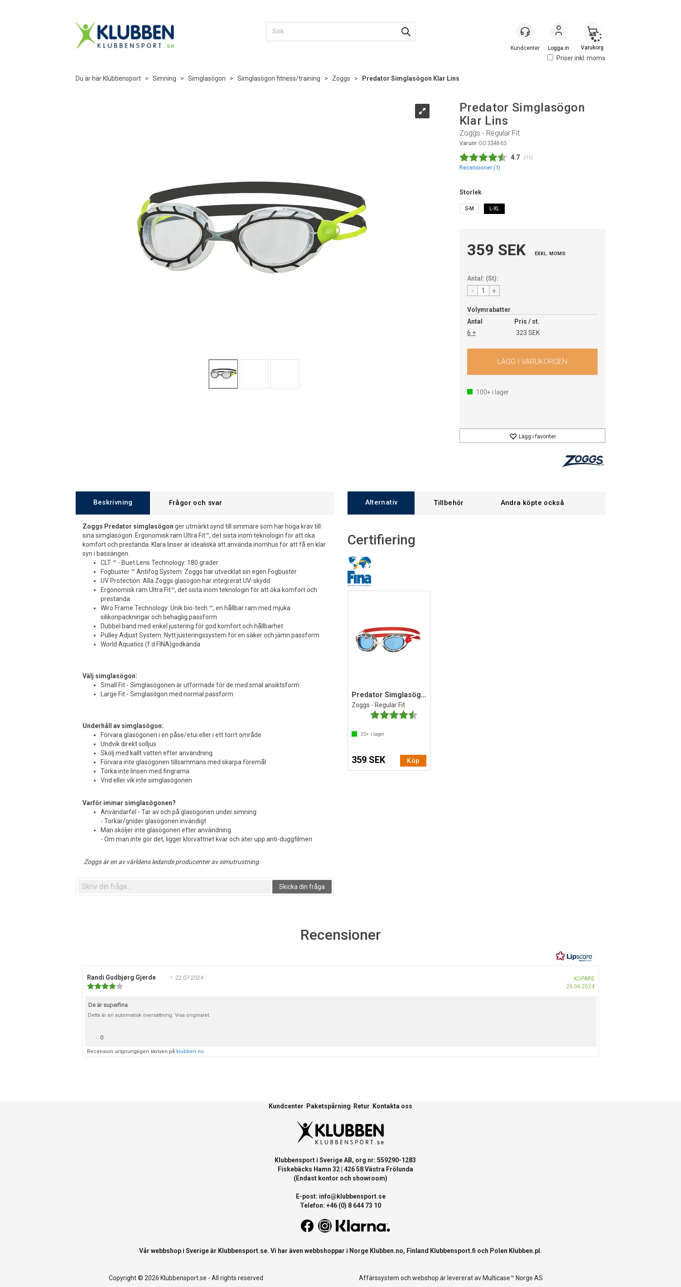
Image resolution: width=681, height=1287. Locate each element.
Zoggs (341, 78)
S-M (469, 208)
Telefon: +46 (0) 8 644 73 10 (340, 1205)
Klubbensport (122, 78)
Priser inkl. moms (576, 58)
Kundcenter (286, 1106)
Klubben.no (386, 1250)
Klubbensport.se (242, 1250)
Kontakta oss (392, 1106)
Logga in (558, 32)
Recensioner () (479, 167)
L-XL (494, 208)
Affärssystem (379, 1278)
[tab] (113, 503)
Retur (361, 1106)
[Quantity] (483, 290)
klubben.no (190, 1051)
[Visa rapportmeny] (586, 1035)
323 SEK (528, 332)
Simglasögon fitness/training (278, 78)
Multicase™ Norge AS (513, 1278)
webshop (425, 1278)
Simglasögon (207, 78)
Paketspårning (328, 1106)
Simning (164, 78)
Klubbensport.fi (453, 1250)
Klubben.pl (524, 1250)
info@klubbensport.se (352, 1196)
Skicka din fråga (302, 886)
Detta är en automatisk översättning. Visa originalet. (149, 1015)
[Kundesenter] (525, 31)
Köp (532, 362)
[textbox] (174, 886)
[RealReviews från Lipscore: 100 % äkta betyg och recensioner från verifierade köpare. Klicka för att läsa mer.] (574, 956)
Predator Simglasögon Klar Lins (410, 78)
